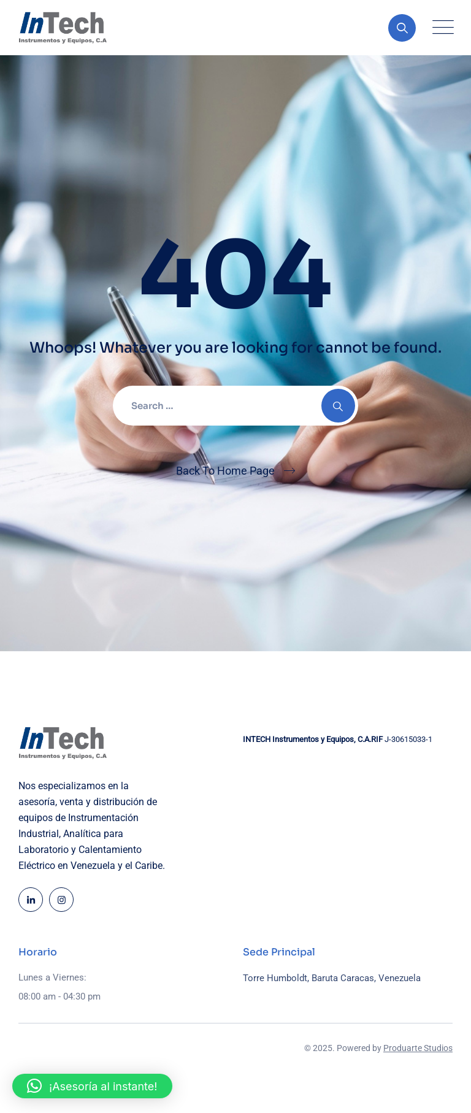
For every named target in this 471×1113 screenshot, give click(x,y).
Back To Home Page (225, 470)
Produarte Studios (418, 1048)
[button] (92, 1086)
